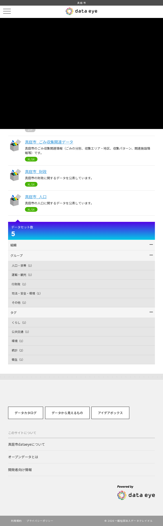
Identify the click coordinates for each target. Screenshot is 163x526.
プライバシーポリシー (40, 520)
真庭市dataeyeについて (26, 444)
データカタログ (26, 412)
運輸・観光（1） (23, 275)
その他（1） (20, 302)
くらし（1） (20, 322)
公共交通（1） (21, 332)
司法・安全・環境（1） (27, 293)
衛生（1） (18, 359)
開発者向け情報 (20, 469)
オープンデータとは (23, 456)
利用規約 (16, 520)
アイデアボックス (110, 412)
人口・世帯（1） (23, 265)
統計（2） (18, 350)
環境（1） (18, 341)
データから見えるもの (67, 412)
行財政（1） (20, 284)
